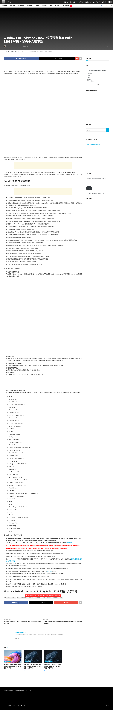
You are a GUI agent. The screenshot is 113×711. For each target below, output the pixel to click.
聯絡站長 (6, 692)
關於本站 (11, 692)
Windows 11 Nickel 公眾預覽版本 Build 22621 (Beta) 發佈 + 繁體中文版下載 (12, 668)
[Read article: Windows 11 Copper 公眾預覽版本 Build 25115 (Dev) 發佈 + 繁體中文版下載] (53, 657)
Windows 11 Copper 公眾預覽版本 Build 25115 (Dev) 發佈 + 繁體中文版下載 (52, 668)
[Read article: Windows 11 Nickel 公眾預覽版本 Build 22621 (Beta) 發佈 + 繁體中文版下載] (12, 657)
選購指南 (67, 6)
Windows (21, 5)
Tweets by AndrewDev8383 (93, 144)
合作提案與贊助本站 (19, 692)
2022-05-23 (6, 671)
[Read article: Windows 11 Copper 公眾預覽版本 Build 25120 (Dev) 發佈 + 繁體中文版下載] (33, 657)
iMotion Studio (29, 692)
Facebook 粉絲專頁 (91, 90)
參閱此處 (49, 571)
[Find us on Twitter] (104, 5)
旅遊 (51, 5)
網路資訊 (44, 5)
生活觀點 (57, 5)
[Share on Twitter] (57, 58)
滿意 (89, 75)
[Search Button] (111, 5)
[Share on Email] (77, 58)
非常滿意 (90, 74)
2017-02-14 (19, 46)
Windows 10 (38, 598)
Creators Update (11, 598)
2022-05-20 (26, 671)
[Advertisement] (43, 66)
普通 (89, 77)
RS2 (18, 598)
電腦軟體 (4, 5)
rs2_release (24, 598)
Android (29, 5)
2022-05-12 (47, 671)
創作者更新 (55, 598)
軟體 (61, 598)
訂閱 (89, 188)
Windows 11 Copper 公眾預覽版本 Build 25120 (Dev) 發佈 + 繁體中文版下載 (32, 668)
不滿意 (89, 79)
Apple (37, 5)
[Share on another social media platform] (80, 58)
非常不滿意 (91, 81)
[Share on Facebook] (21, 58)
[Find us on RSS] (106, 5)
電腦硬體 (12, 5)
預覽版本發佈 (26, 46)
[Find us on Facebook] (101, 5)
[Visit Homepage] (3, 2)
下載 (44, 598)
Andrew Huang (10, 46)
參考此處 (69, 543)
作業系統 (49, 598)
